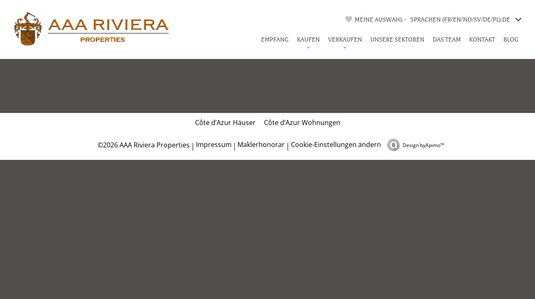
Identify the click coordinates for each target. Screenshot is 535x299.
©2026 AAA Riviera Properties (143, 145)
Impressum (214, 144)
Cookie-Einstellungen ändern (336, 144)
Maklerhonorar (261, 144)
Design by (423, 145)
